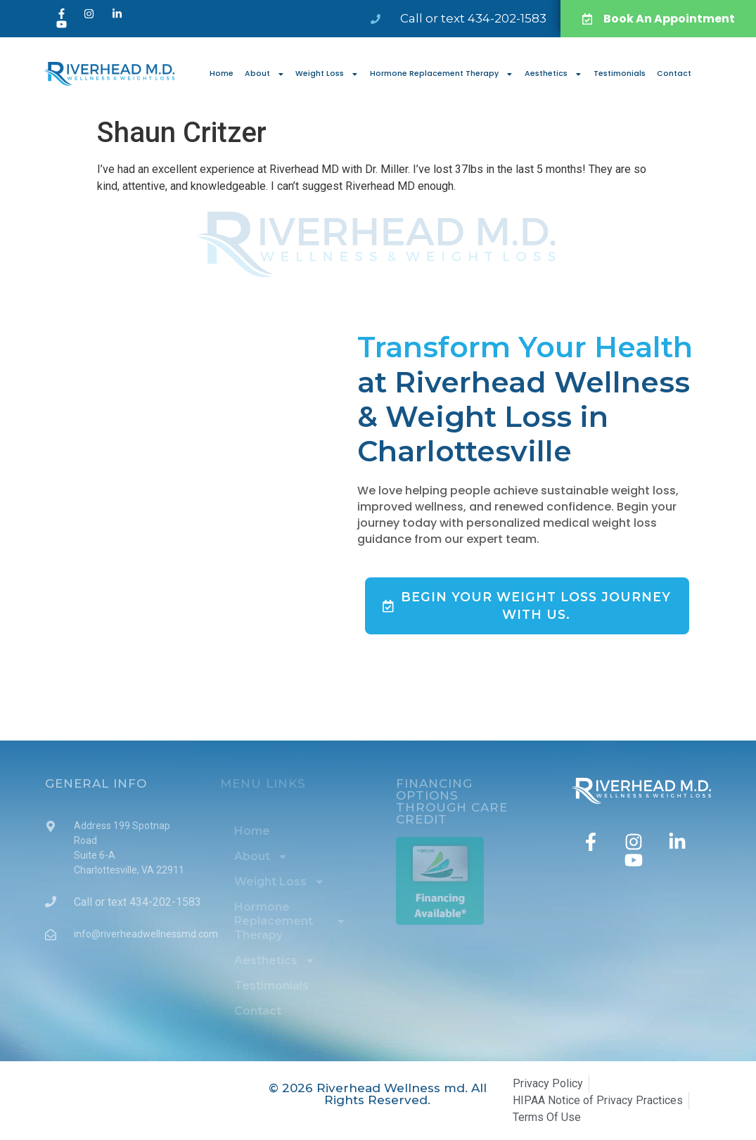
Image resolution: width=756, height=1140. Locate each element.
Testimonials (620, 73)
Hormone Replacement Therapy (441, 74)
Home (221, 73)
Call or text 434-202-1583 (473, 18)
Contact (674, 73)
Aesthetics (553, 74)
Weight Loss (327, 74)
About (265, 74)
